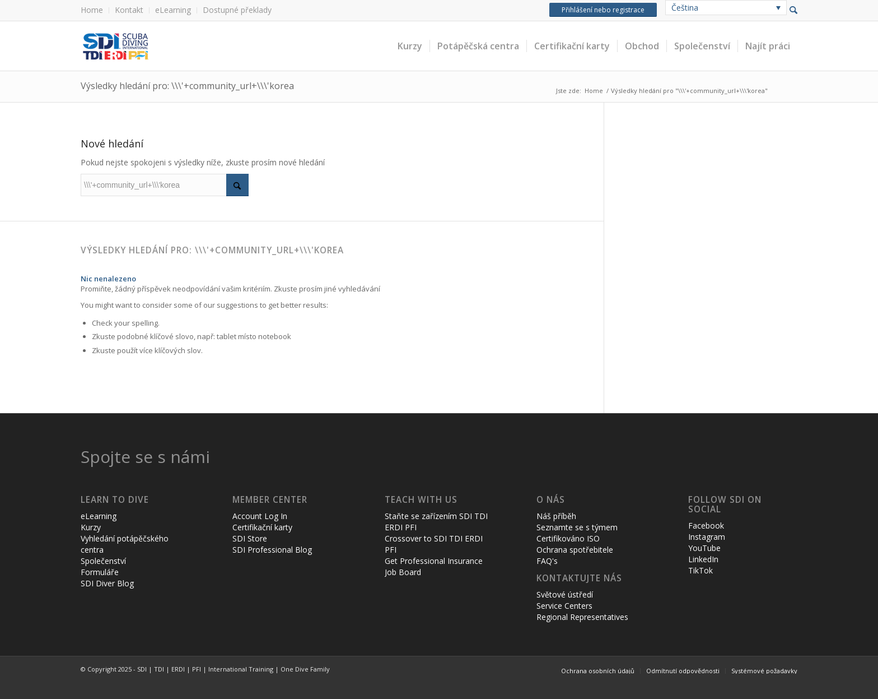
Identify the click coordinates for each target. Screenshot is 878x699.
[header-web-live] (207, 46)
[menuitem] (95, 10)
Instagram (706, 536)
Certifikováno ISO (568, 538)
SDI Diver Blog (107, 583)
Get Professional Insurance (434, 561)
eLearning (173, 9)
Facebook (706, 525)
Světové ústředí (564, 594)
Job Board (403, 572)
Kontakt (129, 9)
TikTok (700, 570)
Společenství (103, 561)
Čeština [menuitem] (684, 7)
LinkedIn (703, 559)
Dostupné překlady (237, 9)
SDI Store (249, 538)
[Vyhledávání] (165, 185)
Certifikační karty (262, 527)
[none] (726, 7)
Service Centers (564, 605)
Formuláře (100, 572)
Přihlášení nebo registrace (603, 10)
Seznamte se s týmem (577, 527)
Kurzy (91, 527)
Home (92, 9)
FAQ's (547, 561)
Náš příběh (556, 516)
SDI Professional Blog (272, 549)
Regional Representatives (582, 617)
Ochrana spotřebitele (574, 549)
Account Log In (259, 516)
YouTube (704, 548)
